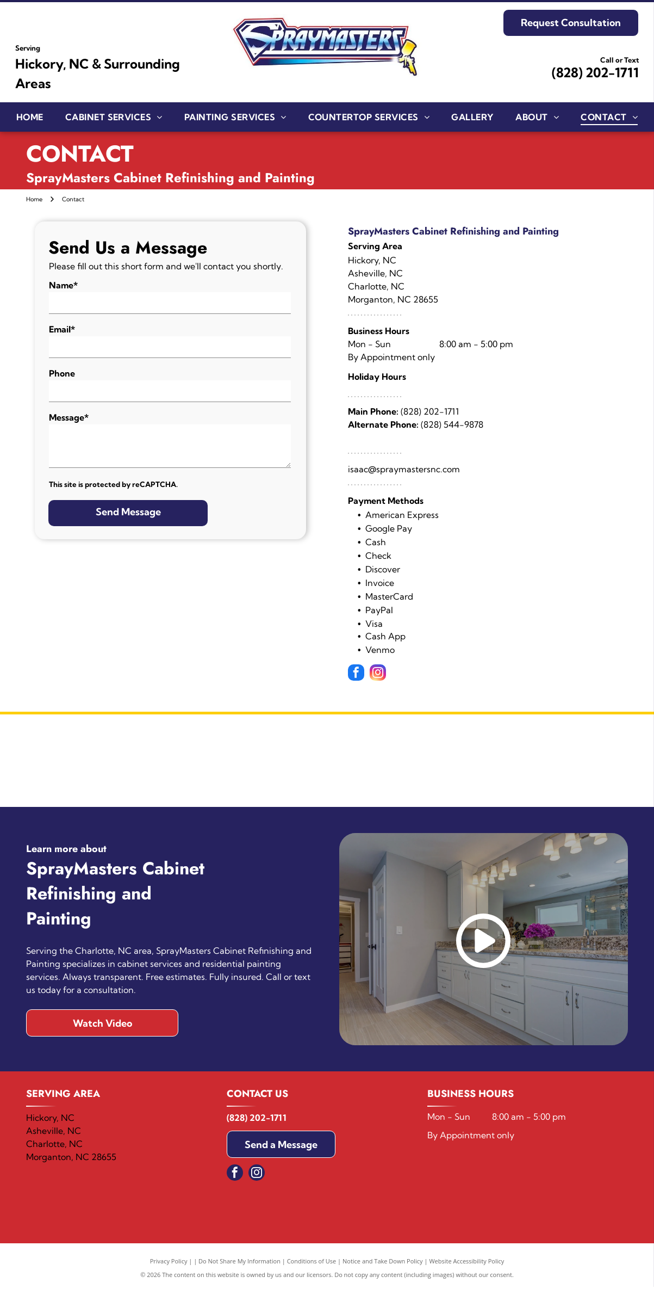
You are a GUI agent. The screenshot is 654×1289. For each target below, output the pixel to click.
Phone (62, 373)
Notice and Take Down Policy (382, 1263)
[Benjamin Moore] (477, 762)
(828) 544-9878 (452, 424)
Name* (63, 285)
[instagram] (378, 673)
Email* (62, 329)
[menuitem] (29, 116)
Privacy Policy (169, 1263)
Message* (69, 417)
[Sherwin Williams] (176, 762)
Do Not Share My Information (239, 1263)
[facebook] (356, 673)
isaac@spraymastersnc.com (404, 469)
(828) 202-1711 (595, 72)
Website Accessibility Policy (466, 1263)
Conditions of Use (312, 1263)
